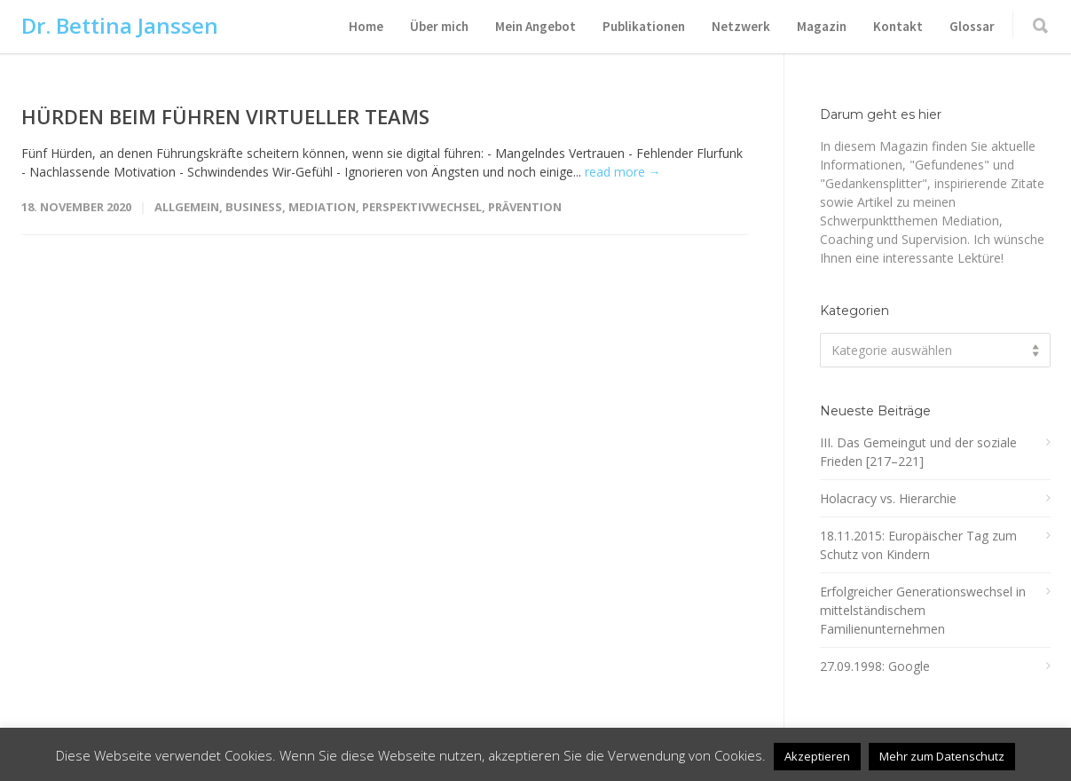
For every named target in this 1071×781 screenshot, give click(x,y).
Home (366, 26)
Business (253, 207)
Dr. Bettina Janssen (119, 25)
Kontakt (898, 26)
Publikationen (643, 26)
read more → (623, 171)
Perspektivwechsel (422, 207)
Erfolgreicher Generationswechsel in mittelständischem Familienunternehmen (923, 610)
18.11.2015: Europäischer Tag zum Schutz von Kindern (918, 545)
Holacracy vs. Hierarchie (888, 498)
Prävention (525, 207)
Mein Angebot (535, 26)
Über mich (439, 26)
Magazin (822, 26)
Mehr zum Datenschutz (941, 756)
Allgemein (186, 207)
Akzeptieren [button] (817, 756)
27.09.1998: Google (875, 666)
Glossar (972, 26)
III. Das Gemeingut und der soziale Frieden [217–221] (918, 451)
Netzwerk (741, 26)
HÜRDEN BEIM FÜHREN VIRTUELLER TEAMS (225, 116)
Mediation (322, 207)
